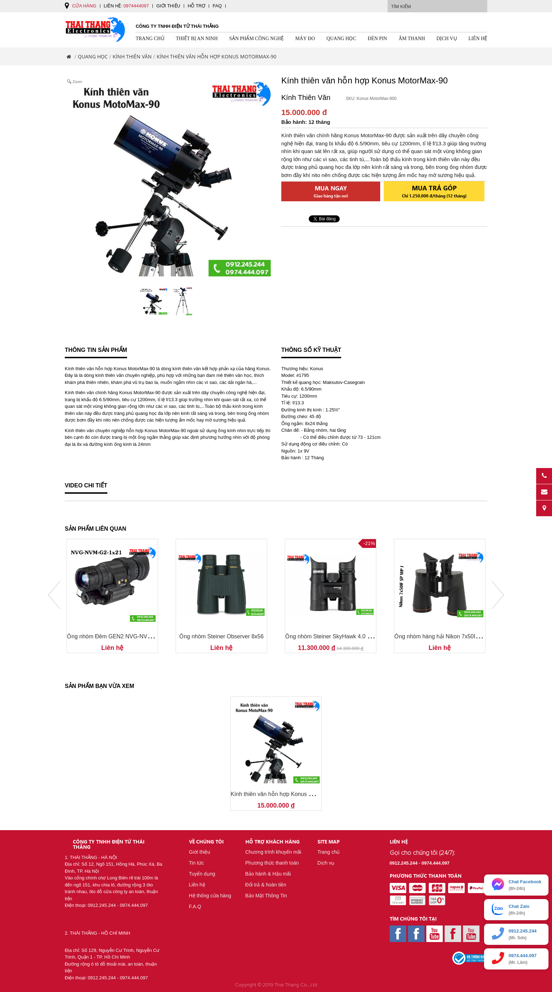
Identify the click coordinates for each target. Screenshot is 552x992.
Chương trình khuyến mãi (273, 852)
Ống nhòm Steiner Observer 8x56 (221, 636)
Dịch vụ (447, 38)
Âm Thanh (412, 38)
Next (498, 595)
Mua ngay (331, 191)
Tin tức (196, 863)
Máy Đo (305, 38)
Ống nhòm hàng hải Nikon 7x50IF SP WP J (448, 636)
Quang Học (341, 38)
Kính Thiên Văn (132, 56)
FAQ (217, 5)
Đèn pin (377, 38)
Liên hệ (478, 38)
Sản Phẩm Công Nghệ (256, 38)
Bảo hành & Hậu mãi (268, 874)
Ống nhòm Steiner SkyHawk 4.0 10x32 (333, 636)
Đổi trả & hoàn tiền (266, 884)
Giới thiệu (168, 5)
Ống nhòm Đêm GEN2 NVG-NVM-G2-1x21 (121, 636)
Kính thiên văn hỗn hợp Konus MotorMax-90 (286, 794)
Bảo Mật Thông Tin (266, 895)
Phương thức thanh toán (272, 863)
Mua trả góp (434, 190)
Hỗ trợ (196, 5)
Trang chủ (150, 38)
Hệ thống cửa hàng (210, 895)
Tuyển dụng (202, 874)
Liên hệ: (126, 5)
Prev (54, 595)
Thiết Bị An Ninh (197, 38)
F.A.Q (195, 906)
